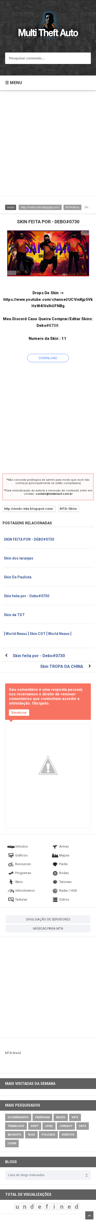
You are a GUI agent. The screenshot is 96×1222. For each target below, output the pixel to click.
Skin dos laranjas (18, 558)
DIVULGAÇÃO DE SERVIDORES (48, 919)
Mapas (60, 855)
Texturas (17, 899)
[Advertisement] (48, 145)
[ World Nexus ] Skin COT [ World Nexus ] (37, 634)
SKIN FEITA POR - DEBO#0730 (29, 539)
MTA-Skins (72, 207)
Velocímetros (21, 890)
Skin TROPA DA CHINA (61, 666)
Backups (14, 1134)
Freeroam (42, 1117)
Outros (60, 899)
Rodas (60, 873)
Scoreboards (18, 1117)
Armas (60, 846)
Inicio (10, 207)
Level (49, 1126)
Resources (19, 864)
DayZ (82, 1126)
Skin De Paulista (17, 577)
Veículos (17, 846)
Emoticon (19, 712)
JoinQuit (65, 1126)
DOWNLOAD (48, 358)
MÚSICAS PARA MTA (48, 928)
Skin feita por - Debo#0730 (26, 596)
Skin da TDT (14, 615)
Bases (60, 1117)
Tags (31, 1134)
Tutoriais (61, 882)
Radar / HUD (64, 890)
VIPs (75, 1117)
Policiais (48, 1134)
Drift (35, 1126)
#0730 (52, 325)
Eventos (68, 1134)
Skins (15, 882)
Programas (19, 873)
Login (12, 1143)
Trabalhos (16, 1126)
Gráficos (17, 855)
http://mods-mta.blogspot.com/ (40, 207)
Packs (59, 864)
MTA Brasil (13, 1053)
